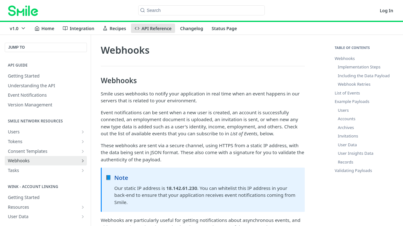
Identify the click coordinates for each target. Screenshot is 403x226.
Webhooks (345, 58)
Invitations (348, 136)
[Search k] (201, 10)
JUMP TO (16, 47)
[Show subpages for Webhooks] (82, 160)
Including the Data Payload (364, 75)
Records (345, 162)
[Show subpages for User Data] (82, 216)
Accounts (346, 118)
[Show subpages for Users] (82, 131)
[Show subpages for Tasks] (82, 170)
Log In (386, 10)
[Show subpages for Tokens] (82, 141)
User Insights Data (355, 153)
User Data (347, 145)
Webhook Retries (354, 84)
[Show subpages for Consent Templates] (82, 151)
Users (343, 110)
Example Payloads (352, 101)
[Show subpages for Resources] (82, 207)
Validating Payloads (353, 170)
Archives (346, 127)
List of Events (347, 93)
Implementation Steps (359, 67)
